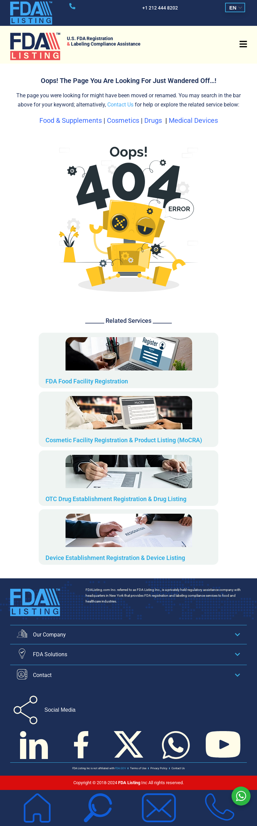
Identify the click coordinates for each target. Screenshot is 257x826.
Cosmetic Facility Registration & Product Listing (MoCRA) (123, 440)
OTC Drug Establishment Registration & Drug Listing (115, 498)
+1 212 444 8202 (160, 8)
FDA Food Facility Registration (86, 381)
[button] (243, 44)
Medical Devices (193, 120)
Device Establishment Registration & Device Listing (115, 557)
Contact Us (120, 104)
